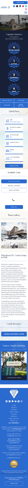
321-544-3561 (11, 453)
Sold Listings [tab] (14, 190)
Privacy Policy (19, 472)
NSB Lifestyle (14, 418)
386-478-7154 (16, 434)
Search (14, 407)
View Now (14, 483)
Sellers (14, 414)
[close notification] (25, 476)
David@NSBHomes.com (14, 448)
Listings (21, 100)
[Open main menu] (26, 12)
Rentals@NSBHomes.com (14, 454)
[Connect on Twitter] (17, 6)
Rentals (14, 416)
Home (14, 405)
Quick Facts (7, 100)
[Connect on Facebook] (14, 6)
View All (14, 207)
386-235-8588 (15, 439)
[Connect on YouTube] (23, 6)
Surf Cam (20, 2)
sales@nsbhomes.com (14, 458)
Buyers (14, 409)
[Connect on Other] (20, 6)
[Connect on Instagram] (26, 9)
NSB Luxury (14, 412)
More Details (21, 105)
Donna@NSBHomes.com (14, 441)
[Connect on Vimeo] (26, 6)
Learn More (14, 166)
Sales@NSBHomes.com (14, 436)
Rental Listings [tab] (14, 185)
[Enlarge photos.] (25, 223)
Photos (7, 105)
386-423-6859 (20, 453)
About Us (13, 420)
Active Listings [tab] (14, 181)
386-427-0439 (17, 446)
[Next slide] (25, 231)
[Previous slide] (2, 231)
